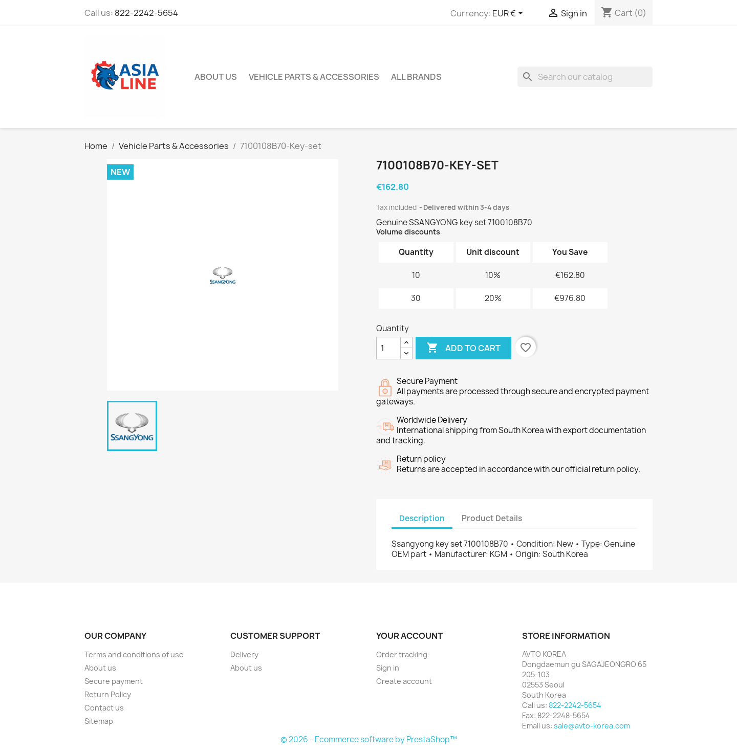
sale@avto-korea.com (592, 725)
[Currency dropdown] (509, 14)
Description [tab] (422, 518)
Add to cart (463, 348)
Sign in (387, 668)
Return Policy (107, 694)
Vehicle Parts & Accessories (314, 76)
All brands (416, 76)
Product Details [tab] (492, 518)
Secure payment (113, 681)
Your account (409, 635)
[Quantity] (388, 348)
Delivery (244, 654)
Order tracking (401, 654)
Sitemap (98, 721)
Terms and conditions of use (134, 654)
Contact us (104, 708)
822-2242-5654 (146, 12)
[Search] (585, 77)
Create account (404, 681)
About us (215, 76)
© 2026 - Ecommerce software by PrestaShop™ (368, 739)
